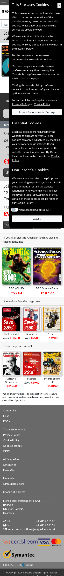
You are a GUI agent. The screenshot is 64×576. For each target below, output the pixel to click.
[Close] (59, 5)
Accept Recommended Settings (37, 112)
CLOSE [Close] (37, 218)
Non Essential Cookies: (35, 209)
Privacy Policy (11, 434)
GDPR (7, 451)
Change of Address (14, 491)
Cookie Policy (11, 440)
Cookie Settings (12, 445)
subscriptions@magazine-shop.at (35, 529)
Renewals (8, 478)
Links (6, 415)
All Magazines (11, 459)
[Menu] (3, 2)
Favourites (9, 470)
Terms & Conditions (14, 429)
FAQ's (6, 421)
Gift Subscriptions (13, 483)
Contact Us (9, 410)
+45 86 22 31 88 (45, 521)
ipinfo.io (27, 565)
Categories (9, 464)
